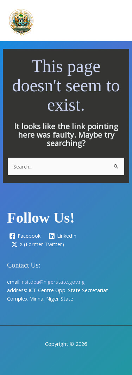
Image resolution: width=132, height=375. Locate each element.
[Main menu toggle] (117, 22)
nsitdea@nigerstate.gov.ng (53, 281)
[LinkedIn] (63, 236)
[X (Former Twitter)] (37, 244)
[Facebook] (25, 236)
